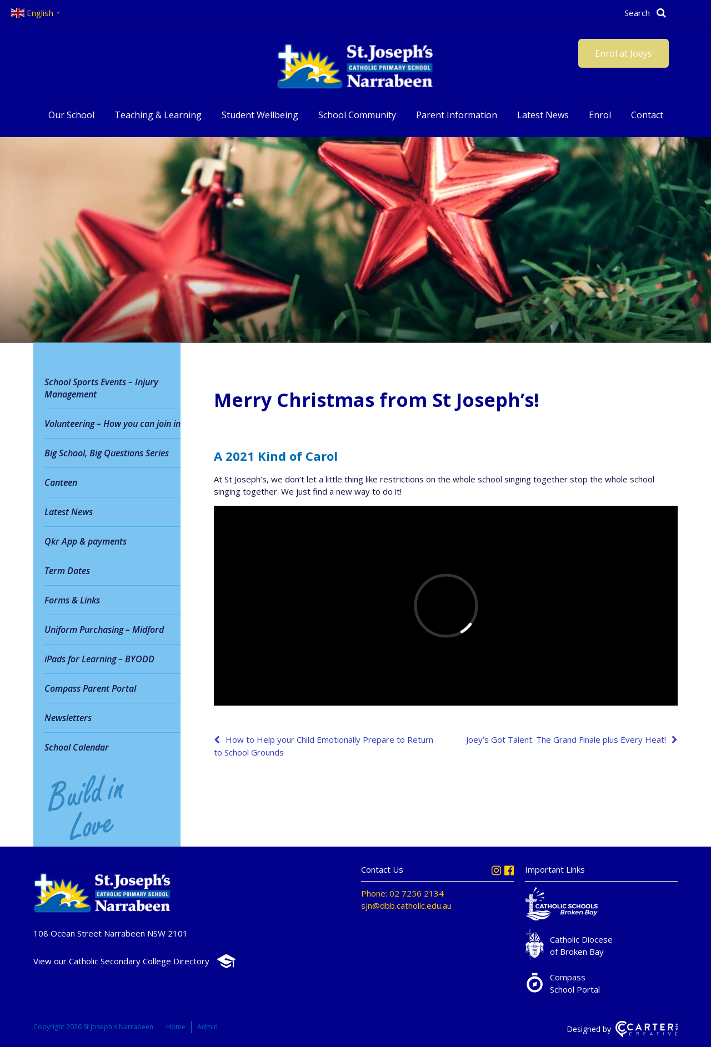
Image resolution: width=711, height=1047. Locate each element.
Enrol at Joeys (623, 53)
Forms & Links (72, 600)
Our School (71, 115)
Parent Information (456, 115)
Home (176, 1026)
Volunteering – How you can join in (112, 423)
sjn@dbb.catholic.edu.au (406, 905)
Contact (647, 115)
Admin (207, 1026)
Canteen (60, 482)
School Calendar (76, 747)
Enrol (600, 115)
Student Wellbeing (260, 115)
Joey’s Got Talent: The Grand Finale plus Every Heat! (566, 739)
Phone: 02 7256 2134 (402, 893)
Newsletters (68, 718)
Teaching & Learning (158, 115)
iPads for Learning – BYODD (99, 659)
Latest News (543, 115)
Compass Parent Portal (90, 688)
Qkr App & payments (85, 541)
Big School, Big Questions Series (106, 453)
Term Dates (67, 571)
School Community (357, 115)
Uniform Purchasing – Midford (104, 629)
